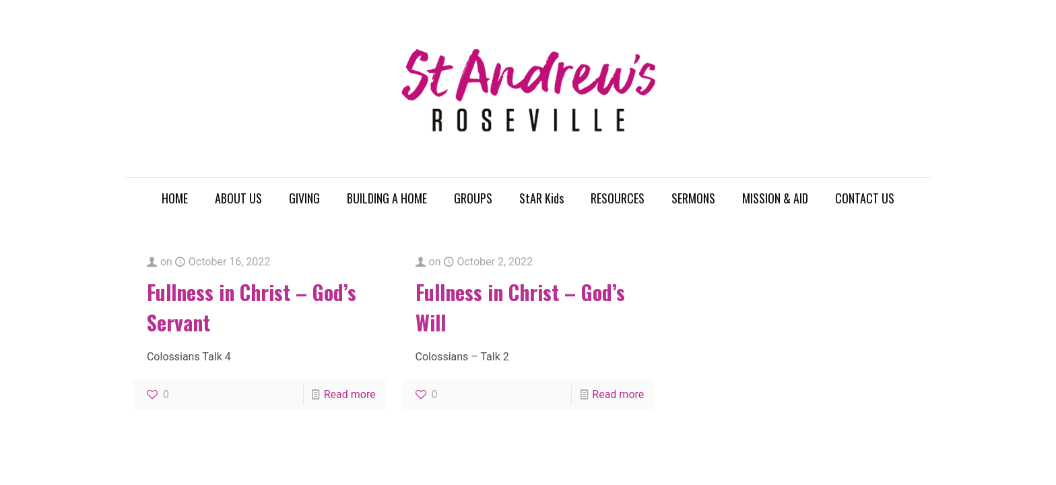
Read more (350, 394)
